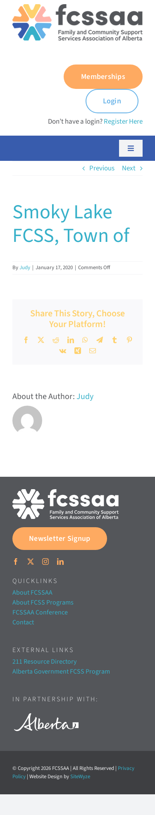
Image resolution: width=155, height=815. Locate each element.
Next (129, 168)
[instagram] (45, 561)
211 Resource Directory (44, 661)
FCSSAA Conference (40, 612)
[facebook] (15, 561)
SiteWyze (80, 776)
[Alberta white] (46, 711)
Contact (23, 622)
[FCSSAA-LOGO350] (77, 7)
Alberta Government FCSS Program (61, 671)
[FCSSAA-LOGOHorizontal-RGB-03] (65, 492)
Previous (101, 168)
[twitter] (30, 561)
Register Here (123, 122)
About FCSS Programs (43, 602)
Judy (24, 267)
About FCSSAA (32, 592)
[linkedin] (60, 561)
